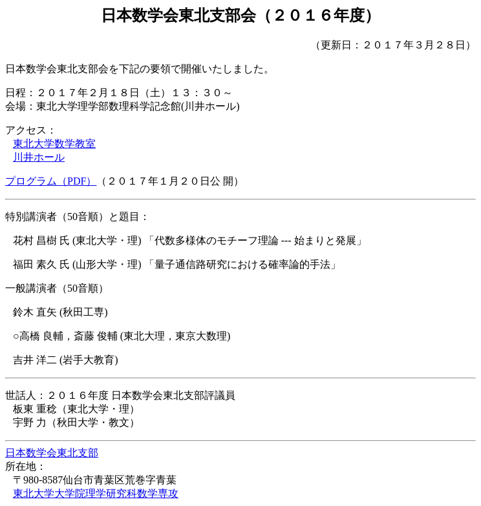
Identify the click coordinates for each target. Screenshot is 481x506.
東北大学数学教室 (54, 143)
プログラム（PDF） (50, 181)
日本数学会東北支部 (51, 452)
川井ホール (39, 157)
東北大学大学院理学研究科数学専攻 (95, 493)
